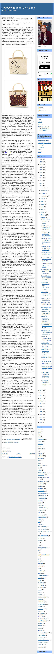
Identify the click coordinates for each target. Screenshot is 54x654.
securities (40, 623)
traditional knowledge (43, 640)
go (38, 559)
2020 (41, 175)
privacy (40, 606)
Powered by (45, 74)
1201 (39, 429)
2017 (41, 183)
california (40, 456)
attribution (40, 448)
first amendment (42, 547)
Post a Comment (6, 451)
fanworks (40, 540)
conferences (41, 475)
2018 (41, 180)
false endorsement (43, 535)
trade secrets (41, 635)
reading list (41, 613)
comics (39, 470)
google (39, 561)
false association (42, 529)
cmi (39, 467)
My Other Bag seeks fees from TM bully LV (46, 265)
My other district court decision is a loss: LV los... (46, 344)
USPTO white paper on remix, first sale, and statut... (46, 233)
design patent (41, 510)
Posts (41, 107)
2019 (41, 178)
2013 (41, 395)
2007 (41, 411)
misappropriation (42, 575)
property (40, 611)
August (43, 198)
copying (40, 486)
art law (39, 446)
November (44, 190)
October (43, 193)
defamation (41, 505)
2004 (41, 420)
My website (41, 147)
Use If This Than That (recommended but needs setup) (43, 128)
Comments (42, 110)
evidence (40, 524)
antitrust (40, 441)
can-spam (40, 458)
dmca (39, 519)
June (42, 204)
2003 (41, 422)
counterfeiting (41, 491)
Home (18, 453)
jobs (39, 568)
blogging (40, 453)
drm (39, 522)
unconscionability (42, 642)
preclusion (40, 599)
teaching (40, 630)
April (42, 209)
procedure (40, 609)
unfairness (40, 644)
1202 (39, 432)
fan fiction (40, 538)
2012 (41, 398)
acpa (39, 436)
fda (38, 543)
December (44, 188)
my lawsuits (41, 582)
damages (40, 500)
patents (40, 594)
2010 (41, 403)
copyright (7, 442)
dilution (11, 442)
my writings (41, 585)
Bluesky (40, 152)
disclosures (41, 514)
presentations (41, 604)
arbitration (40, 444)
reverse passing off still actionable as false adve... (46, 271)
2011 (41, 401)
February (43, 215)
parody (39, 590)
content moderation (43, 481)
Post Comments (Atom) (15, 457)
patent (39, 592)
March (43, 212)
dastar (39, 503)
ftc (38, 550)
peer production (42, 597)
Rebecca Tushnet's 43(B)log (18, 7)
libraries (40, 573)
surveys (40, 628)
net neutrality (41, 587)
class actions (41, 465)
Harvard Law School (43, 140)
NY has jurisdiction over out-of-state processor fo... (46, 277)
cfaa (39, 460)
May (42, 206)
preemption (41, 601)
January (43, 217)
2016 (41, 186)
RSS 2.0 (40, 124)
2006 (41, 414)
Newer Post (5, 453)
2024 (41, 164)
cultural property (42, 495)
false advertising (42, 526)
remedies (40, 616)
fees (39, 545)
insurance (40, 563)
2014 (41, 393)
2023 (41, 167)
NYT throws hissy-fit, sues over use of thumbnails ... (46, 258)
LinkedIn (40, 122)
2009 (41, 406)
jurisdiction (40, 570)
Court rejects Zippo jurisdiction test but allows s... (46, 248)
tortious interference (43, 632)
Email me (40, 149)
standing (40, 625)
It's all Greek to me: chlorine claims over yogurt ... (46, 227)
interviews (40, 566)
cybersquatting (42, 498)
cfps (39, 463)
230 (39, 434)
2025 (41, 161)
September (44, 196)
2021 (41, 172)
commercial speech (43, 472)
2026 (41, 159)
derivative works (42, 507)
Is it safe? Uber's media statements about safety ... (46, 332)
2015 (41, 390)
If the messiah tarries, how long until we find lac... (46, 293)
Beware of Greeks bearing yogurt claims (45, 221)
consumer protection (43, 477)
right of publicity (42, 618)
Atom (39, 119)
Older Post (32, 453)
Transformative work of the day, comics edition (46, 368)
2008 (41, 409)
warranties (40, 647)
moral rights (41, 578)
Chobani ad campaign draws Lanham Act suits (46, 338)
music (39, 580)
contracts (40, 483)
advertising (41, 439)
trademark (16, 442)
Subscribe (44, 67)
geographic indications (44, 554)
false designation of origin (44, 531)
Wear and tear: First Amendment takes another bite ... (46, 325)
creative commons (42, 493)
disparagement (42, 517)
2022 (41, 170)
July (42, 201)
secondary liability (42, 621)
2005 (41, 417)
